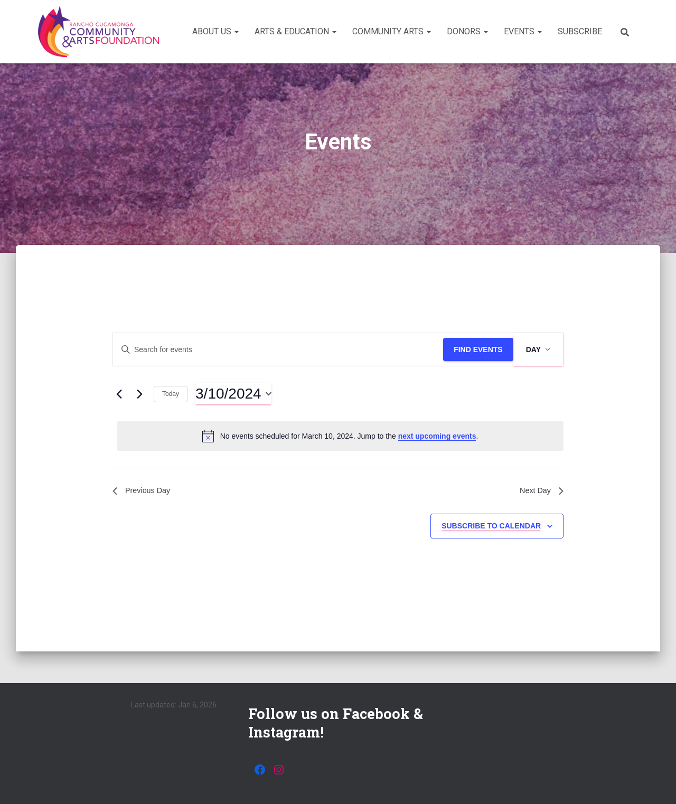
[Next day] (139, 393)
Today (170, 394)
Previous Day (143, 491)
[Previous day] (118, 393)
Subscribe (580, 31)
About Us (215, 31)
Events (523, 31)
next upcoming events (437, 436)
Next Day (540, 491)
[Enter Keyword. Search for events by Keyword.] (278, 349)
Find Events (478, 349)
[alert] (340, 436)
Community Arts (391, 31)
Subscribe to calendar (491, 528)
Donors (467, 31)
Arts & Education (295, 31)
